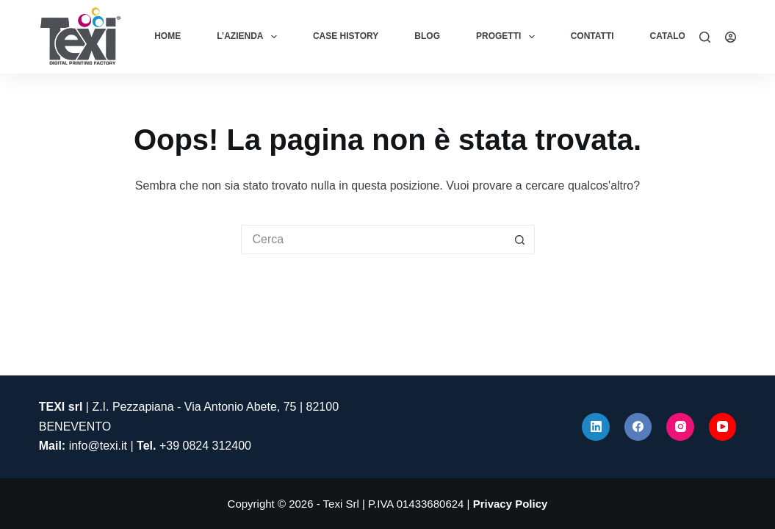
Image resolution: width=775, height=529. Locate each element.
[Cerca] (704, 37)
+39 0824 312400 (205, 445)
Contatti (592, 36)
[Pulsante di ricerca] (520, 239)
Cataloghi (676, 36)
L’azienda (250, 37)
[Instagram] (680, 427)
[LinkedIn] (596, 427)
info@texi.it (98, 445)
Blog (427, 36)
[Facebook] (638, 427)
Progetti (508, 37)
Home (167, 36)
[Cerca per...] (373, 239)
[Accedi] (730, 37)
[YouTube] (723, 427)
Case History (345, 36)
